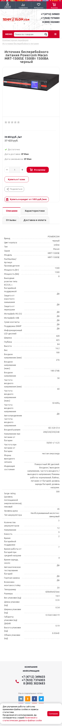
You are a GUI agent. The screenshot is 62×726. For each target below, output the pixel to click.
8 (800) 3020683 (51, 22)
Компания (31, 667)
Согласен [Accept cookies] (53, 713)
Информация (31, 671)
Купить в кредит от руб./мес (26, 199)
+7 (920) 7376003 (50, 18)
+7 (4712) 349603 (50, 14)
